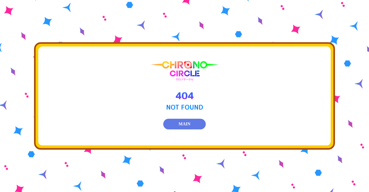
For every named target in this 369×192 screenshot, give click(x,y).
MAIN (184, 124)
